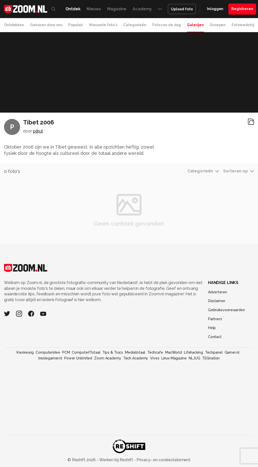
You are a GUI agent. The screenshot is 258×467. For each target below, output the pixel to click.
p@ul (38, 131)
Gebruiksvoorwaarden (226, 310)
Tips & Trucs (112, 352)
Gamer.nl (232, 352)
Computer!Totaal (86, 352)
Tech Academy (135, 358)
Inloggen (215, 9)
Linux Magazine (174, 358)
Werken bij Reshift (116, 459)
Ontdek (73, 9)
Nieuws (94, 9)
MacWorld (173, 352)
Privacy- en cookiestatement (163, 459)
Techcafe (155, 352)
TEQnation (211, 358)
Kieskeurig (25, 352)
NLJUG (194, 358)
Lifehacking (193, 352)
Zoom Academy (107, 358)
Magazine (116, 9)
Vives (154, 358)
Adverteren (217, 292)
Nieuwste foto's (103, 25)
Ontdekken (14, 25)
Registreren (242, 9)
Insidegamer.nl (50, 358)
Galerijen (195, 25)
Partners (215, 319)
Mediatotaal (135, 352)
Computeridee (48, 352)
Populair (75, 25)
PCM (66, 352)
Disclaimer (216, 301)
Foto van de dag (166, 25)
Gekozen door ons (46, 25)
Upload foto (182, 9)
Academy (142, 9)
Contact (215, 337)
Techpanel (214, 352)
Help (212, 328)
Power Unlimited (78, 358)
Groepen (218, 25)
